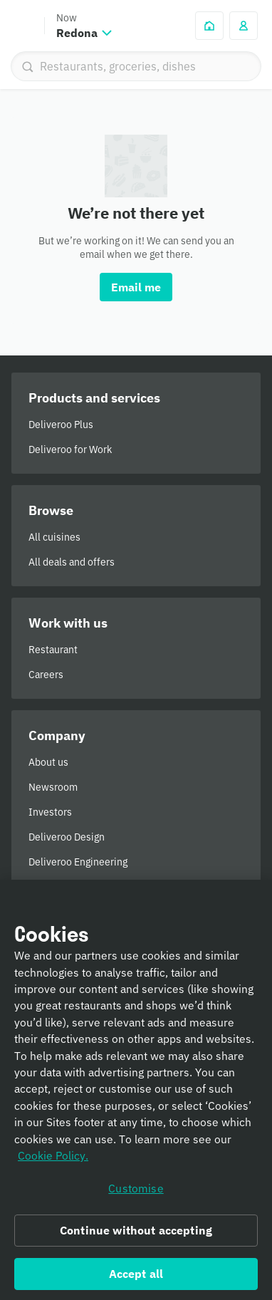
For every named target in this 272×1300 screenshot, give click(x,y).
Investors (50, 812)
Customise (135, 1194)
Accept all (136, 1280)
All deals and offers (71, 562)
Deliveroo (22, 25)
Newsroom (53, 787)
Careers (45, 674)
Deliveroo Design (66, 837)
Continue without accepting (136, 1236)
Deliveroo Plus (60, 424)
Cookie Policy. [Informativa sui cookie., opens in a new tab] (53, 1162)
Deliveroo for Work (70, 449)
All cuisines (54, 537)
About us (48, 762)
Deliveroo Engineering (77, 862)
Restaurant (53, 649)
